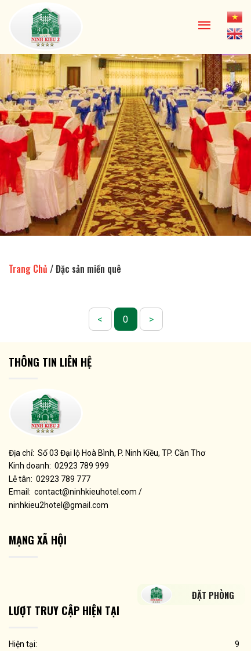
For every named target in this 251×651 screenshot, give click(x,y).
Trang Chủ (28, 269)
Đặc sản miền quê (88, 269)
